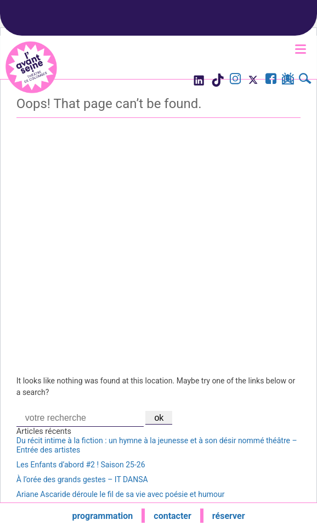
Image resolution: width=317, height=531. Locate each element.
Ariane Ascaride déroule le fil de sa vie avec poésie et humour (120, 494)
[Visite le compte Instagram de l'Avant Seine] (235, 80)
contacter (172, 516)
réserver (228, 516)
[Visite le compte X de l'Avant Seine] (253, 83)
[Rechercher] (305, 80)
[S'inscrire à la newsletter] (287, 80)
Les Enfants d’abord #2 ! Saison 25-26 (80, 464)
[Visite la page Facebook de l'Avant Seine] (270, 80)
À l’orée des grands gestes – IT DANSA (82, 479)
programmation (102, 516)
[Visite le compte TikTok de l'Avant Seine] (217, 83)
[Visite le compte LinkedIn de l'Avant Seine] (198, 83)
